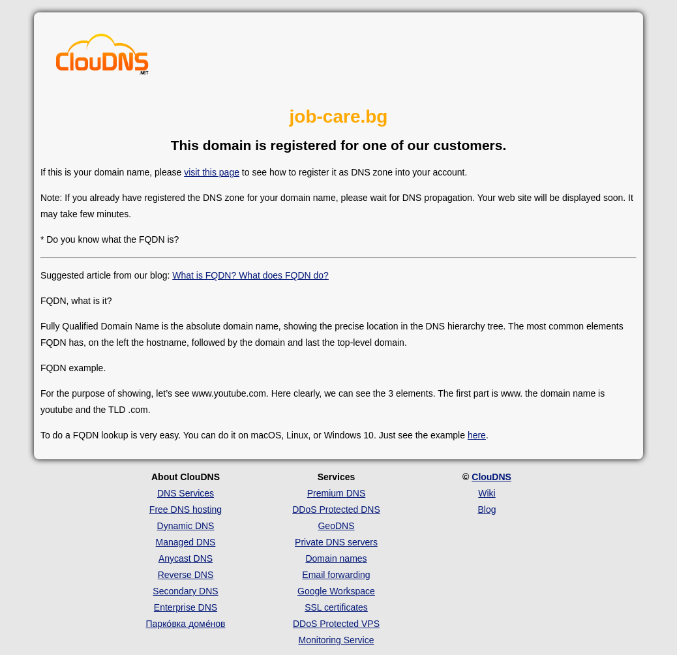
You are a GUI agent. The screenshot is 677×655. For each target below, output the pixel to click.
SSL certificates (336, 607)
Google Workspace (336, 591)
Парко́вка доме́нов (186, 623)
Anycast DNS (185, 558)
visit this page (211, 172)
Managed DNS (186, 542)
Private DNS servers (336, 542)
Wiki (486, 493)
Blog (486, 509)
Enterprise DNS (185, 607)
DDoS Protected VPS (336, 623)
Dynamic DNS (186, 526)
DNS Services (185, 493)
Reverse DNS (186, 575)
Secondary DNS (185, 591)
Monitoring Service (336, 640)
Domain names (336, 558)
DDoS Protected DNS (336, 509)
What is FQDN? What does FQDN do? (250, 275)
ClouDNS (491, 477)
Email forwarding (336, 575)
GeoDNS (336, 526)
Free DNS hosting (185, 509)
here (477, 435)
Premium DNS (336, 493)
